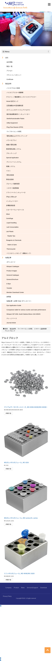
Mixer (8, 214)
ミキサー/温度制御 (13, 188)
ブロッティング (11, 153)
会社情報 (9, 62)
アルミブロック (11, 197)
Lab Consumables (12, 227)
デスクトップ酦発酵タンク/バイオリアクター (21, 97)
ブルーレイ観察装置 (13, 184)
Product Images (12, 271)
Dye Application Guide (14, 305)
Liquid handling (12, 223)
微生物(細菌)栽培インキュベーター (18, 114)
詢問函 (9, 296)
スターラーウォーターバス (15, 210)
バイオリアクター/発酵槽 (15, 92)
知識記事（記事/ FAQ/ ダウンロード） (19, 301)
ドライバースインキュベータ (16, 192)
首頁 (5, 329)
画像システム (10, 166)
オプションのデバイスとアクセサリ (18, 110)
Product (16, 588)
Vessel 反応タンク (12, 101)
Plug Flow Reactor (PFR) (15, 127)
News (23, 588)
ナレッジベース (12, 318)
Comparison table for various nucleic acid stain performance (26, 310)
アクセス (9, 71)
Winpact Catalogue (13, 266)
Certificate (10, 79)
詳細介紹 (8, 413)
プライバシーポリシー (14, 75)
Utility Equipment (12, 123)
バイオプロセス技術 (13, 88)
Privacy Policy (7, 596)
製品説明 (8, 83)
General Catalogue (13, 275)
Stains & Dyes (12, 244)
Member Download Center (15, 292)
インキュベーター (12, 201)
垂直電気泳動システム (13, 149)
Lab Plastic (9, 231)
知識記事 (8, 257)
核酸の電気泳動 (11, 144)
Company (8, 588)
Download (43, 588)
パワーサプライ (11, 140)
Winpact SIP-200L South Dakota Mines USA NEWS (23, 314)
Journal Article (11, 323)
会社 (6, 57)
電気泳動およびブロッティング (17, 136)
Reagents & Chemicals (13, 240)
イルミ (8, 170)
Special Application (12, 157)
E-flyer (9, 284)
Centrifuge (9, 218)
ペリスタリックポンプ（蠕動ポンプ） (19, 253)
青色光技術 (10, 175)
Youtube (9, 288)
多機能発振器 (10, 205)
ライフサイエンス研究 (14, 131)
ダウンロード (11, 262)
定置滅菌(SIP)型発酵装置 (15, 105)
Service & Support (32, 588)
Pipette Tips (11, 236)
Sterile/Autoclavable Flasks (15, 118)
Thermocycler (11, 249)
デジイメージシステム (14, 162)
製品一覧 (9, 66)
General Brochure (12, 279)
